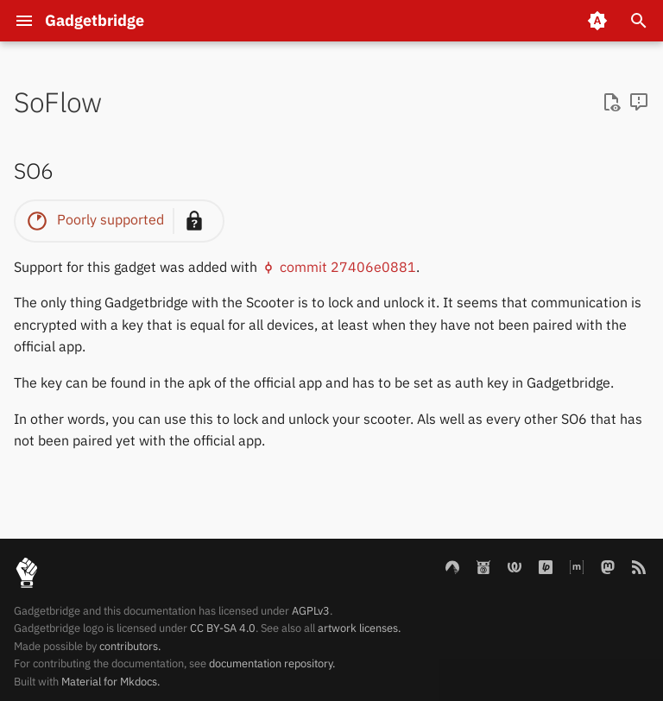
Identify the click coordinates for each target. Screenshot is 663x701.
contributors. (130, 646)
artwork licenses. (359, 628)
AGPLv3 (311, 610)
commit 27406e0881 (338, 266)
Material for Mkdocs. (110, 681)
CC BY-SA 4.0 (223, 628)
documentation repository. (272, 663)
